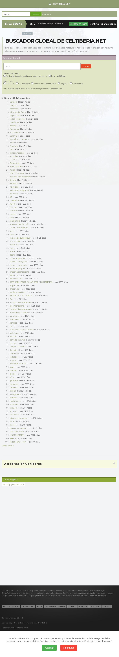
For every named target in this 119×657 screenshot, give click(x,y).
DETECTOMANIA (17, 173)
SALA (12, 421)
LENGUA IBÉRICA (17, 435)
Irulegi (12, 204)
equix (12, 248)
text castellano (16, 166)
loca (11, 149)
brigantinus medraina (19, 272)
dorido (13, 180)
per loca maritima (18, 292)
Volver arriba (8, 445)
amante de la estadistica (21, 295)
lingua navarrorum (18, 442)
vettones (13, 370)
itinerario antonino (18, 428)
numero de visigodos (19, 190)
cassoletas (14, 414)
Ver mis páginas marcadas (13, 484)
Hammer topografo (18, 265)
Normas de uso (28, 606)
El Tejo (12, 159)
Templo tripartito (17, 346)
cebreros (14, 210)
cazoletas (14, 384)
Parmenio (14, 387)
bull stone (14, 333)
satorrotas (14, 353)
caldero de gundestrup (20, 238)
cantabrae (14, 122)
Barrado (13, 336)
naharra (13, 136)
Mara (12, 367)
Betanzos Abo (16, 278)
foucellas (14, 156)
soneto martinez (17, 153)
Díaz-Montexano (17, 306)
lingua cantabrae (17, 119)
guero (12, 255)
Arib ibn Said (15, 132)
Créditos (72, 606)
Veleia (12, 170)
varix (12, 217)
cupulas (13, 408)
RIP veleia (14, 193)
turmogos (14, 316)
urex (12, 231)
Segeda (13, 360)
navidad (13, 102)
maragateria (15, 394)
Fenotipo (14, 146)
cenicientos (15, 200)
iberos (12, 374)
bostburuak (15, 241)
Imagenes (14, 108)
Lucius (12, 214)
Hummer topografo (18, 261)
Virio (12, 142)
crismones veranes (18, 418)
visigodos (14, 187)
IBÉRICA (13, 438)
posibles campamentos (20, 176)
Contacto (106, 606)
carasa (13, 425)
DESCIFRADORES (17, 431)
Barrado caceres (17, 340)
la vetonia (14, 404)
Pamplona (14, 129)
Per (11, 326)
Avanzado (46, 14)
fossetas (13, 411)
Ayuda (39, 606)
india (12, 234)
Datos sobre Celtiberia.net (55, 606)
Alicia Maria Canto (18, 112)
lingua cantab (16, 115)
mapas (13, 391)
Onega (13, 105)
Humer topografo (18, 258)
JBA (11, 299)
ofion (12, 377)
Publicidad (95, 606)
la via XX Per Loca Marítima (22, 329)
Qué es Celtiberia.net (11, 606)
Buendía (13, 350)
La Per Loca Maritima (19, 227)
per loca (13, 323)
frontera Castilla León (19, 224)
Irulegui (13, 207)
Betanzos (14, 275)
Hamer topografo (18, 268)
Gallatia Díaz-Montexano (21, 302)
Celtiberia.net (59, 3)
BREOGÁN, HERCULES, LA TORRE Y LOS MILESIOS (31, 282)
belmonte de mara (18, 363)
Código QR (27, 33)
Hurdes (13, 343)
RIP (11, 197)
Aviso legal (83, 606)
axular (12, 251)
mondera (14, 183)
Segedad (14, 357)
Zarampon (14, 163)
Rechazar (68, 647)
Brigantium (15, 285)
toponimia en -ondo (19, 312)
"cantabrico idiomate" (20, 139)
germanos (14, 380)
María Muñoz (15, 319)
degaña (13, 125)
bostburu (14, 244)
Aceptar (49, 647)
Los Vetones (15, 401)
